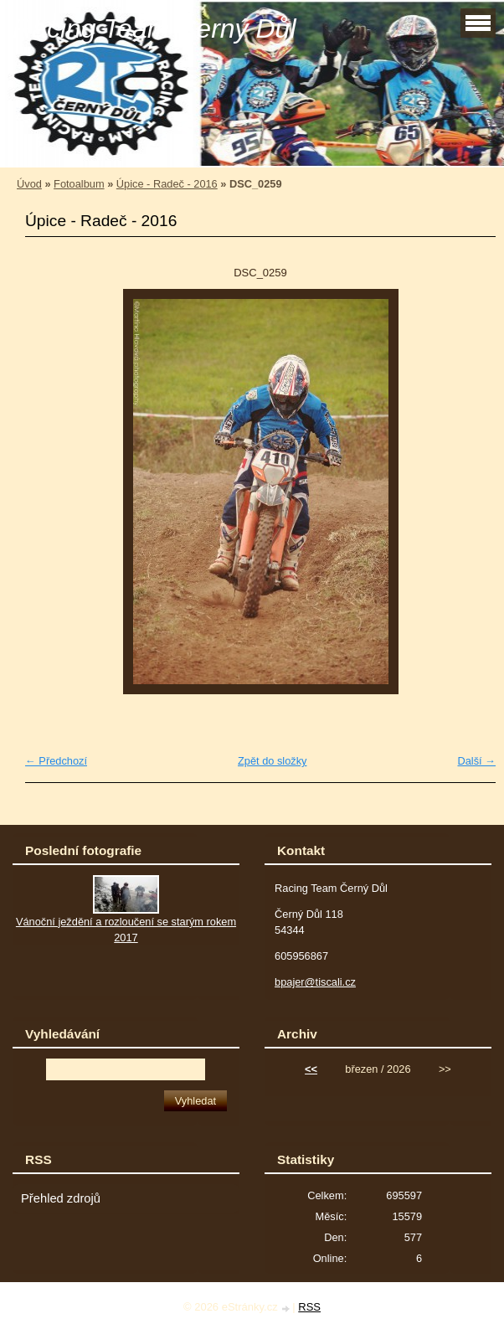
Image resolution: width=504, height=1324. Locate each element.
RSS (309, 1307)
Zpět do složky (272, 761)
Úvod (29, 184)
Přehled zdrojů (60, 1198)
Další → (476, 761)
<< (311, 1069)
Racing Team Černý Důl (154, 28)
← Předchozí (56, 761)
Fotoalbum (79, 184)
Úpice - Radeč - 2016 (167, 184)
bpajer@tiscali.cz (315, 982)
